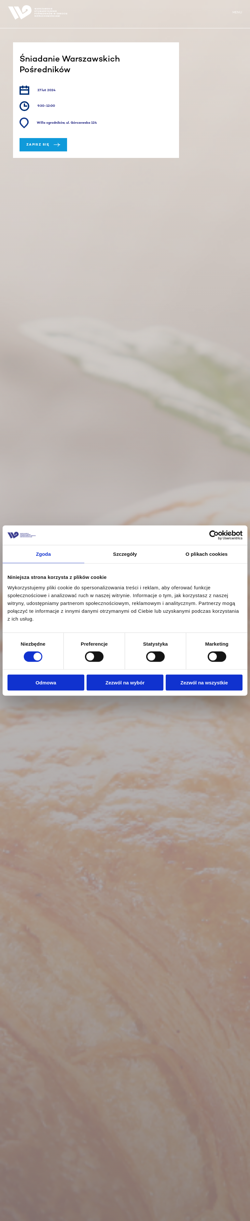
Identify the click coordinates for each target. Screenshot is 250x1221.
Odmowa (45, 682)
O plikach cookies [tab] (207, 554)
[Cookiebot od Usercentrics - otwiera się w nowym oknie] (214, 535)
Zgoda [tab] (43, 554)
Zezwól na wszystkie (204, 682)
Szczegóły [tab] (125, 554)
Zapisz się (43, 145)
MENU (237, 12)
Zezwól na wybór (125, 682)
